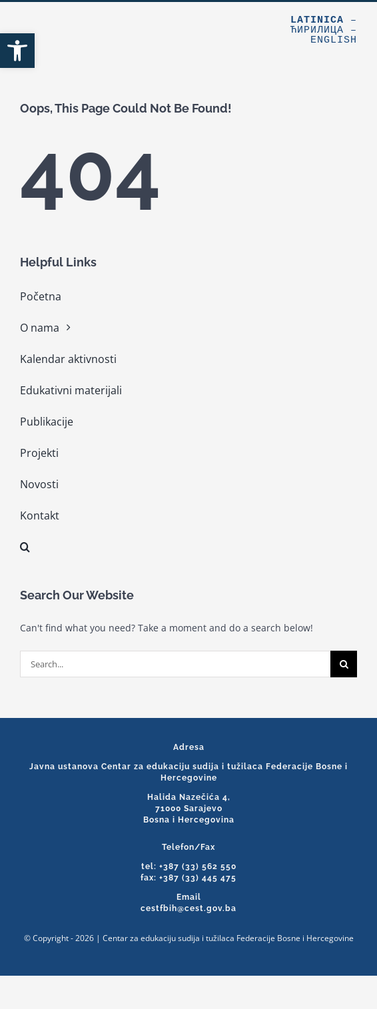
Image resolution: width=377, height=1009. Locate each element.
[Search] (343, 664)
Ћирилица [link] (317, 30)
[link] (17, 50)
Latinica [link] (317, 20)
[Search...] (175, 664)
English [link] (333, 40)
